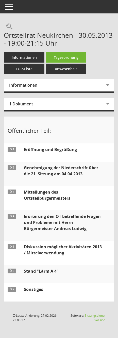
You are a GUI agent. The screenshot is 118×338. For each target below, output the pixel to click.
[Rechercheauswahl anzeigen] (8, 27)
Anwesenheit (66, 68)
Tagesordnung (66, 57)
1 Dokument (21, 104)
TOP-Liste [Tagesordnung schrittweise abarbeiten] (24, 68)
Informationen (24, 57)
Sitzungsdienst (95, 317)
